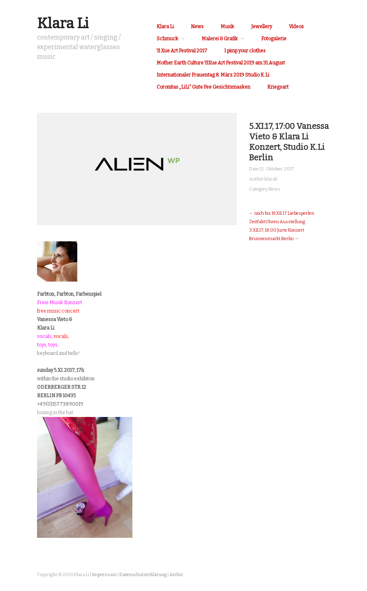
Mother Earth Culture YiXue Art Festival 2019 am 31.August (221, 62)
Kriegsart (278, 87)
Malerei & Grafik (220, 38)
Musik (227, 26)
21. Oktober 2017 (277, 169)
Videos (296, 26)
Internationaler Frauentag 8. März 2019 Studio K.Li (213, 75)
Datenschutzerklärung (143, 574)
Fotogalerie (274, 38)
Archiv (176, 574)
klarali (270, 179)
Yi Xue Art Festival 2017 (182, 50)
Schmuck (167, 38)
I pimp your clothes (245, 50)
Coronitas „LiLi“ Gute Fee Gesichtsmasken (203, 87)
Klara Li (63, 23)
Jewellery (261, 26)
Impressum (104, 574)
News (197, 26)
